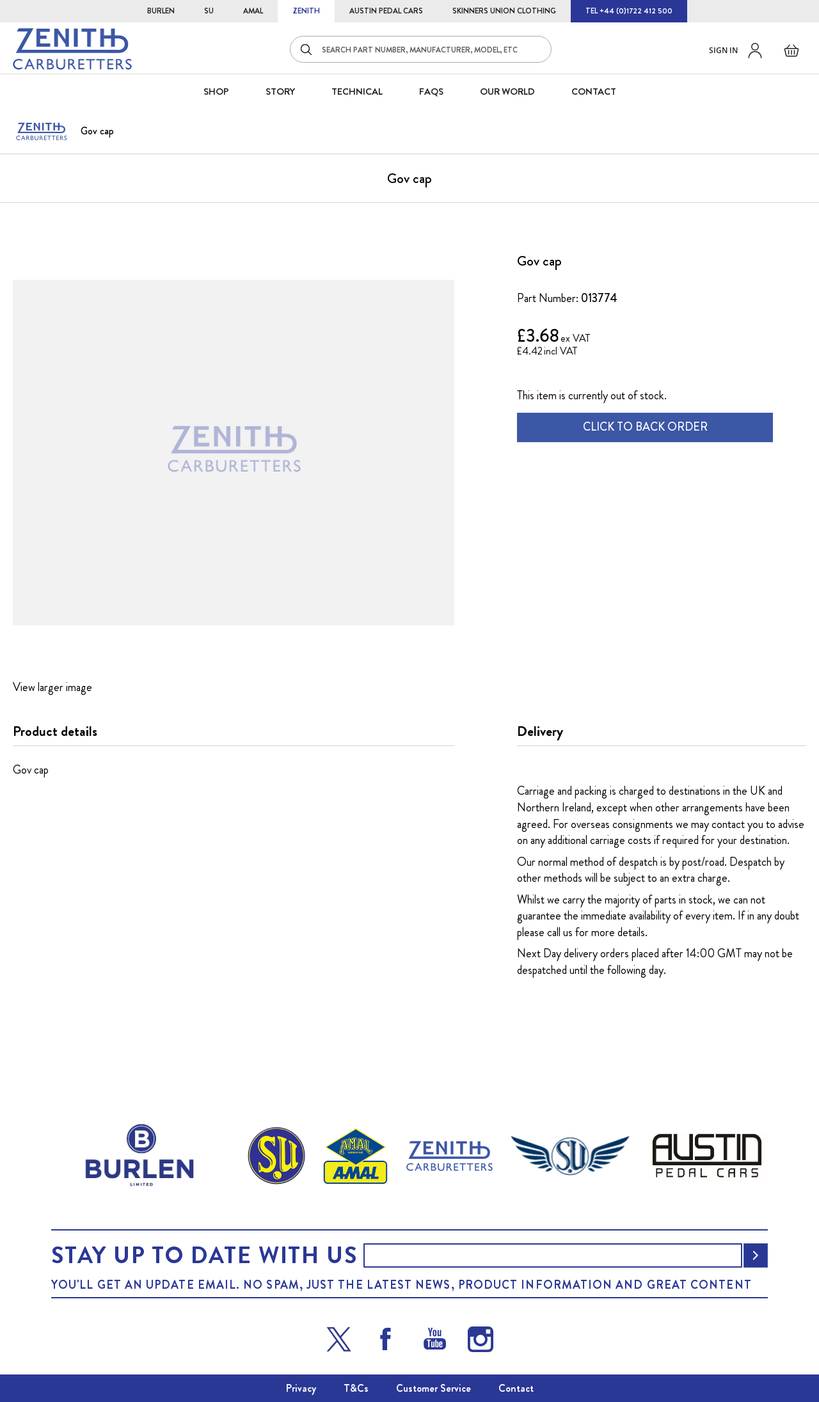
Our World (507, 91)
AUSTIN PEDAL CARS (386, 11)
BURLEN (161, 11)
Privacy (301, 1388)
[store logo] (72, 49)
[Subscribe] (755, 1255)
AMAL (253, 11)
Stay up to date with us (204, 1255)
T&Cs (356, 1388)
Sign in (723, 50)
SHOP (216, 91)
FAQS (431, 91)
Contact (516, 1388)
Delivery (540, 731)
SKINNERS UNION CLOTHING (504, 11)
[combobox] (421, 49)
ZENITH (306, 11)
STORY (280, 91)
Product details (55, 731)
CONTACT (593, 91)
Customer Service (433, 1388)
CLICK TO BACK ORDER (645, 426)
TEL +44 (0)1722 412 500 (628, 11)
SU (209, 11)
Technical (357, 91)
